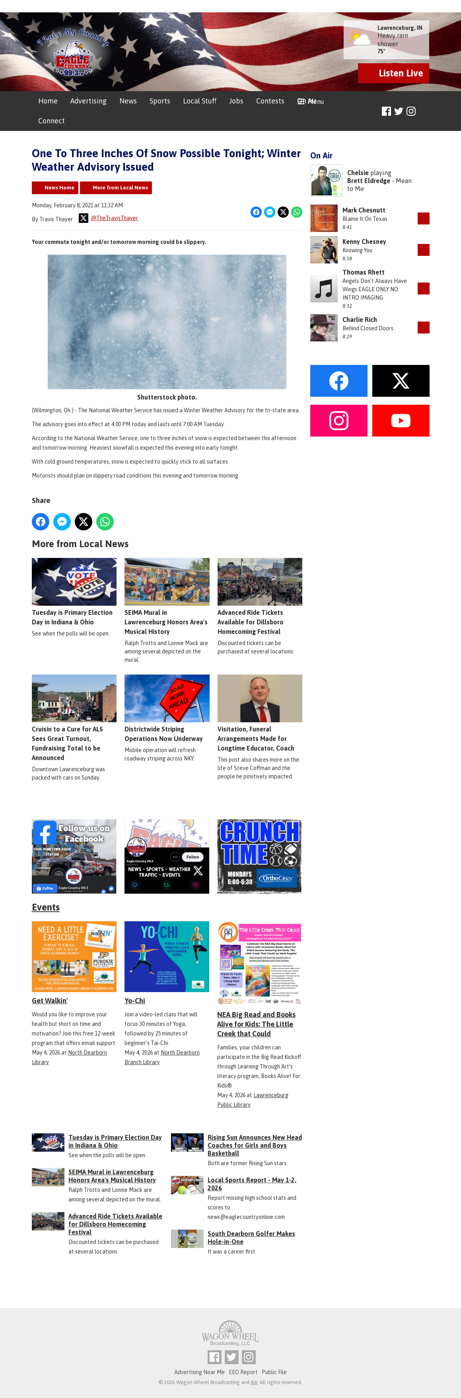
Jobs (236, 101)
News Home (59, 188)
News (128, 101)
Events (46, 907)
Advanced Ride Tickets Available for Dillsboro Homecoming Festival (259, 596)
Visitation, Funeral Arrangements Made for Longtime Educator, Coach (259, 713)
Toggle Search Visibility (425, 112)
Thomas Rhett (363, 272)
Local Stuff (199, 101)
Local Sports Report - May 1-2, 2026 (252, 1183)
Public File (274, 1372)
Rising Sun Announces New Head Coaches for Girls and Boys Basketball (255, 1145)
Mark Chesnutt (363, 210)
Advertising (88, 101)
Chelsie (358, 172)
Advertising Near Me (199, 1372)
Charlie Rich (359, 319)
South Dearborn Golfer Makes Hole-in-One (251, 1237)
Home (48, 101)
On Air (307, 101)
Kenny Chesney (364, 241)
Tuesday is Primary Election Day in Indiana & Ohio (74, 592)
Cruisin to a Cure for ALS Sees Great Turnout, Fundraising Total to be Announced (74, 718)
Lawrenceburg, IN (399, 28)
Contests (270, 101)
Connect (51, 121)
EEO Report (243, 1372)
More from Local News (120, 188)
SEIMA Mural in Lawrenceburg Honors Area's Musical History (166, 596)
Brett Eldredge (368, 180)
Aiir (254, 1382)
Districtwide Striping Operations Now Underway (166, 708)
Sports (160, 101)
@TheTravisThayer (108, 218)
